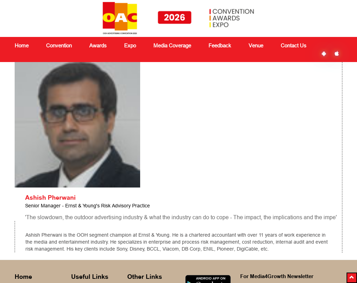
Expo (76, 228)
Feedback (138, 219)
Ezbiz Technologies (235, 264)
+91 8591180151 (46, 273)
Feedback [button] (219, 45)
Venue (256, 45)
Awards (79, 219)
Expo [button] (130, 45)
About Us (25, 211)
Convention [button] (59, 45)
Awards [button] (98, 45)
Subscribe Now (277, 233)
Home (22, 45)
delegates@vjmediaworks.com (54, 263)
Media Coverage (172, 45)
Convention (83, 211)
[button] (352, 278)
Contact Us (293, 45)
